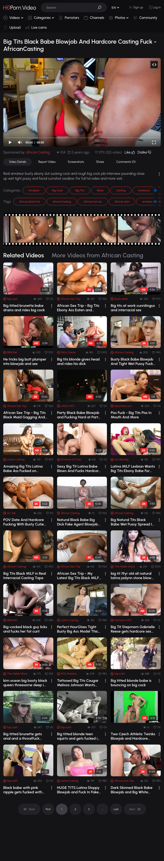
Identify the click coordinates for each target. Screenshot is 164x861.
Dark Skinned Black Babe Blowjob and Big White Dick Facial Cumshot (131, 789)
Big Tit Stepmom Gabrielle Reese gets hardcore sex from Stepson (133, 629)
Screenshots (76, 162)
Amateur (34, 190)
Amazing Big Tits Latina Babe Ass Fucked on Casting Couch (23, 468)
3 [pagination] (89, 809)
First (48, 809)
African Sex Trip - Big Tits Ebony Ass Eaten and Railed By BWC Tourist (78, 307)
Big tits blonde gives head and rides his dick (78, 361)
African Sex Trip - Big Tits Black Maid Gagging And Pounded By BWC (24, 414)
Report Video (47, 162)
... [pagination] (102, 809)
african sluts (122, 201)
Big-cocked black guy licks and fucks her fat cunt (25, 629)
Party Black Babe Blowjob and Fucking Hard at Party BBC (78, 414)
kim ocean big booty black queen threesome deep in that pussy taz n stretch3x (25, 682)
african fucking (62, 201)
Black (100, 190)
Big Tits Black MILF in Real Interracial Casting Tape (24, 575)
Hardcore (144, 190)
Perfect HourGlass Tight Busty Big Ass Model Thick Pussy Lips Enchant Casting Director (78, 629)
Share (100, 162)
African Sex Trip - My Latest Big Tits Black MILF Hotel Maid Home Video (78, 575)
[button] (101, 7)
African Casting (38, 152)
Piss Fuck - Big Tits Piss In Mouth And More (131, 414)
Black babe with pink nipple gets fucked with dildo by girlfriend (22, 789)
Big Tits (79, 190)
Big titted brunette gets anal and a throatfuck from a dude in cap (22, 736)
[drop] (51, 305)
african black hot (29, 201)
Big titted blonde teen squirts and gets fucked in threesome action (78, 736)
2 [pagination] (75, 809)
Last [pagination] (116, 809)
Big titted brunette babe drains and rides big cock (24, 307)
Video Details (17, 162)
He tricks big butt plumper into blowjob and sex (25, 361)
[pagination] (29, 809)
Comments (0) (125, 162)
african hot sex (93, 201)
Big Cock (57, 190)
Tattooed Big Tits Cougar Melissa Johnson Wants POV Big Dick (78, 682)
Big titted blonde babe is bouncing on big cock (131, 682)
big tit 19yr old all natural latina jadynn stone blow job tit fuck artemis (131, 575)
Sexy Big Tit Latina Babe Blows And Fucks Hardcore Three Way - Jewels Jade (79, 468)
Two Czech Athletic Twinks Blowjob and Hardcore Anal (133, 736)
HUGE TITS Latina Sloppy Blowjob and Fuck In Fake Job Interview (78, 789)
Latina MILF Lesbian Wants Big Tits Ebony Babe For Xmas (133, 468)
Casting (120, 190)
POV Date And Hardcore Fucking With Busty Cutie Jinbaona (23, 522)
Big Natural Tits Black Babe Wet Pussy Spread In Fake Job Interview (132, 522)
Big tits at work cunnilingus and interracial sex (133, 307)
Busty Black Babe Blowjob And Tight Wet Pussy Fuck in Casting (132, 361)
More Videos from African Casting (97, 255)
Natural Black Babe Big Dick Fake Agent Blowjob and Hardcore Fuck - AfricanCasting (77, 522)
